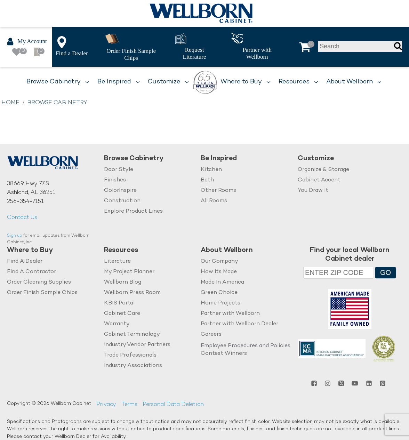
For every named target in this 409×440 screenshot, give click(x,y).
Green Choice (219, 293)
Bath (207, 180)
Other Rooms (218, 191)
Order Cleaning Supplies (39, 282)
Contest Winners (224, 354)
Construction (122, 201)
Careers (211, 334)
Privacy (106, 405)
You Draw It (313, 191)
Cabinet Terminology (132, 334)
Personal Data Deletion (173, 405)
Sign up (14, 236)
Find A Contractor (31, 272)
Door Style (118, 170)
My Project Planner (129, 272)
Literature (117, 261)
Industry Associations (133, 365)
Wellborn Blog (122, 282)
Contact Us (22, 218)
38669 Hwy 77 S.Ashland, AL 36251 (31, 188)
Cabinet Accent (319, 180)
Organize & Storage (323, 170)
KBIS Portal (119, 303)
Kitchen (211, 170)
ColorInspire (120, 191)
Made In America (222, 282)
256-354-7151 (25, 202)
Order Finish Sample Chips (42, 293)
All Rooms (214, 201)
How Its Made (219, 272)
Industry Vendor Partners (137, 345)
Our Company (219, 261)
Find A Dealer (24, 261)
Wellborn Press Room (132, 293)
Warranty (117, 324)
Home (10, 103)
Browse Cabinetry (57, 103)
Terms (129, 405)
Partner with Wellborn (230, 314)
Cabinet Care (122, 314)
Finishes (115, 180)
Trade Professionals (130, 355)
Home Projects (220, 303)
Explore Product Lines (133, 211)
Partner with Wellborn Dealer (239, 324)
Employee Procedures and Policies (245, 346)
